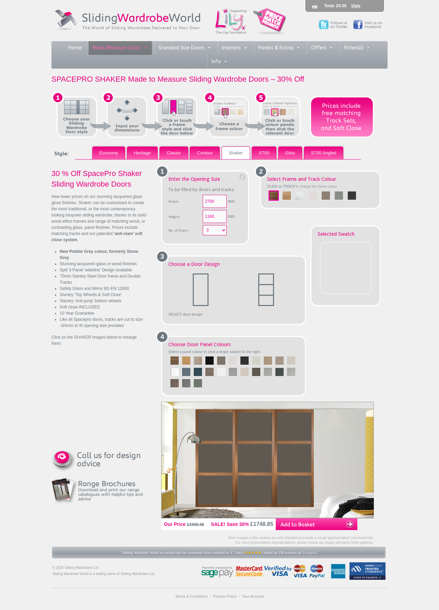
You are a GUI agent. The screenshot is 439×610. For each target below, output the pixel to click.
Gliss (290, 152)
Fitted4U (357, 48)
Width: (173, 201)
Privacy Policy (224, 596)
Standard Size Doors (184, 48)
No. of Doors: (178, 230)
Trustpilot (309, 552)
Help (242, 177)
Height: (174, 216)
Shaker (236, 152)
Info (220, 62)
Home (75, 48)
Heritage (142, 152)
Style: (61, 153)
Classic (174, 152)
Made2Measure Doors (120, 48)
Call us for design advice (99, 460)
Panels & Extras (279, 48)
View (355, 5)
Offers (322, 48)
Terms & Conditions (191, 596)
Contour (205, 152)
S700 (264, 152)
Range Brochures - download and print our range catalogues (99, 491)
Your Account (253, 596)
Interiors (235, 48)
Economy (108, 152)
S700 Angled (323, 152)
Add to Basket (316, 524)
